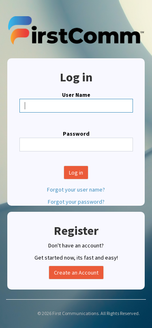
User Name (76, 94)
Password (76, 133)
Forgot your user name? (76, 189)
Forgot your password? (76, 201)
